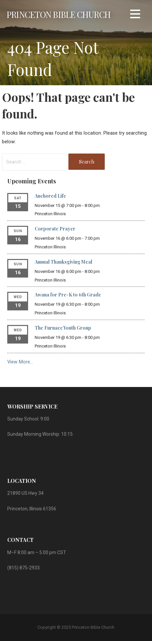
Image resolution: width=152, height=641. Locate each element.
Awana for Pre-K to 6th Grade (68, 294)
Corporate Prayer (55, 228)
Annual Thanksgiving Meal (63, 262)
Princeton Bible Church (58, 14)
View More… (20, 362)
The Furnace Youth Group (63, 328)
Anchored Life (50, 196)
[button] (135, 15)
